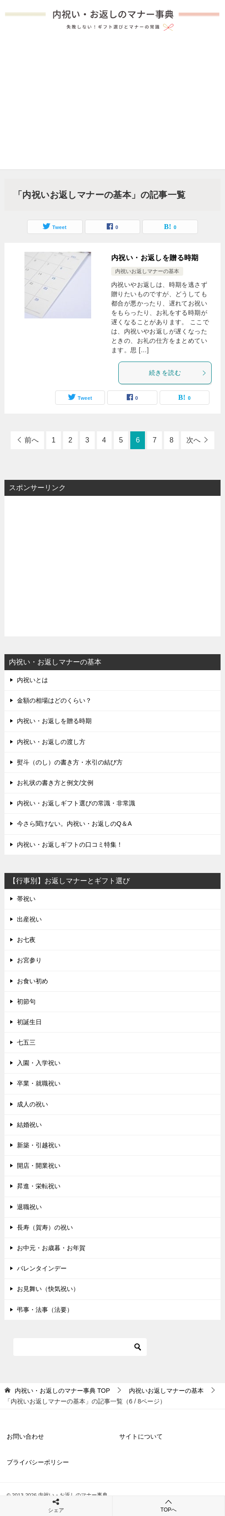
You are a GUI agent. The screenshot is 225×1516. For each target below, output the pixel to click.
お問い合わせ (25, 1436)
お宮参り (29, 960)
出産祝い (29, 919)
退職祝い (29, 1206)
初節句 (26, 1001)
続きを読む (178, 372)
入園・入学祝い (38, 1062)
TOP (62, 1390)
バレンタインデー (42, 1268)
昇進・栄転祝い (38, 1186)
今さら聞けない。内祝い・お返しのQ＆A (74, 823)
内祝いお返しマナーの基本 (147, 271)
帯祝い (26, 898)
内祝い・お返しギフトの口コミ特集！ (70, 844)
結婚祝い (29, 1124)
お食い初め (32, 981)
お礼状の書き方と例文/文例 (55, 782)
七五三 (26, 1042)
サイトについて (141, 1436)
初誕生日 (29, 1021)
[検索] (80, 1347)
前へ (31, 440)
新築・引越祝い (38, 1145)
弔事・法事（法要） (45, 1309)
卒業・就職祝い (38, 1083)
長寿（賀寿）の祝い (45, 1227)
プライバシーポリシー (38, 1462)
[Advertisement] (112, 102)
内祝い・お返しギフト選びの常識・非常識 (76, 803)
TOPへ (168, 1505)
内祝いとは (32, 680)
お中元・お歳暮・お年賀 (51, 1247)
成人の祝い (32, 1104)
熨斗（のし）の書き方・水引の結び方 (70, 762)
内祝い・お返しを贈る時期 (155, 257)
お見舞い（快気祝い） (48, 1288)
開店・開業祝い (38, 1165)
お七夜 (26, 939)
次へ (193, 440)
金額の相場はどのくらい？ (54, 700)
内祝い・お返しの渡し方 (51, 741)
